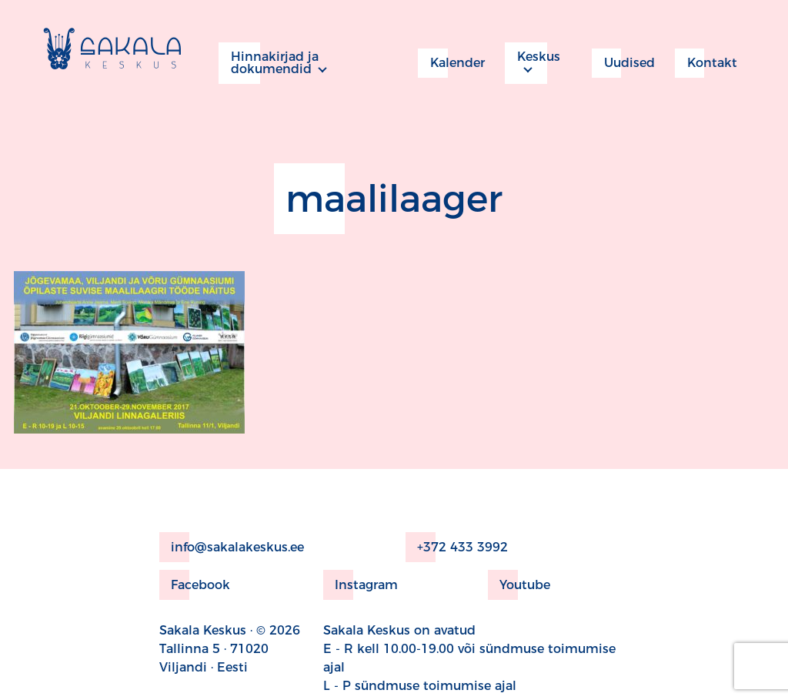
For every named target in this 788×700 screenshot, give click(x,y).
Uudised (623, 63)
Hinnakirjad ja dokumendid (269, 63)
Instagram (360, 585)
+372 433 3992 (457, 547)
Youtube (519, 585)
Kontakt (706, 63)
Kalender (451, 63)
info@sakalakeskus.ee (231, 547)
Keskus (532, 63)
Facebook (194, 585)
